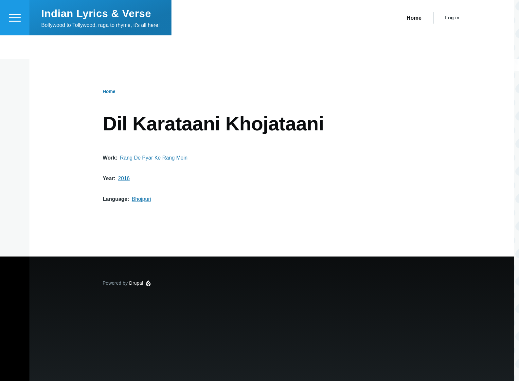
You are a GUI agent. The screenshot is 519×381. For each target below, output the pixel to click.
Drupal (136, 283)
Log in (452, 41)
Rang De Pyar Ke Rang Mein (154, 158)
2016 (124, 178)
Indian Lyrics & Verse (96, 37)
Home (109, 91)
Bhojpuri (141, 199)
